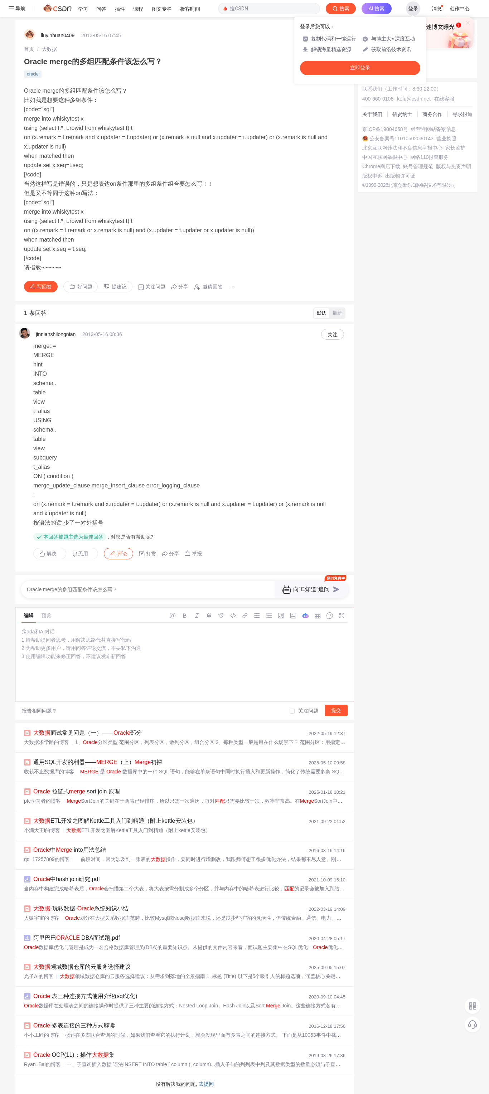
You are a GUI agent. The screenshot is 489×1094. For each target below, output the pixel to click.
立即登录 (360, 67)
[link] (29, 49)
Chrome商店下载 (381, 166)
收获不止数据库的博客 (49, 771)
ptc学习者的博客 (42, 801)
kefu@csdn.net (414, 99)
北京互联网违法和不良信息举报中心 (402, 148)
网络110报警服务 (429, 157)
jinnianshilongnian (56, 334)
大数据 (49, 49)
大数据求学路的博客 (46, 742)
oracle (33, 74)
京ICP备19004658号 (385, 129)
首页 (29, 49)
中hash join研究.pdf (66, 879)
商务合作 (432, 114)
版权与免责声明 (453, 166)
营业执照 (446, 138)
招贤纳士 (402, 114)
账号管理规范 (418, 166)
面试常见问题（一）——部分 (87, 733)
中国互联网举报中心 (384, 157)
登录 (413, 8)
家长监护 (455, 148)
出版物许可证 (400, 176)
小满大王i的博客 (42, 830)
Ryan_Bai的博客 (42, 1064)
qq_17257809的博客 (47, 859)
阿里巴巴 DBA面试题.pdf (76, 938)
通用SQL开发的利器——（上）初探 (97, 762)
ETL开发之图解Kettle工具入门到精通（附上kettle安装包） (115, 821)
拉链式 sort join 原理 (76, 791)
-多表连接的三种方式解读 (74, 1025)
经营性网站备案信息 (433, 129)
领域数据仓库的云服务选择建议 (82, 967)
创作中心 (460, 8)
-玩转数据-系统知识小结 (81, 908)
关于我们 (372, 114)
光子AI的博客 (39, 976)
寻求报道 (462, 114)
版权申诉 (372, 176)
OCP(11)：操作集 (74, 1055)
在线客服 (444, 99)
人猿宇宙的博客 (41, 918)
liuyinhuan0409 (57, 35)
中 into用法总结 (69, 850)
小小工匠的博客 (41, 1035)
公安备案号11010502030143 (401, 138)
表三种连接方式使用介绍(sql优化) (85, 996)
